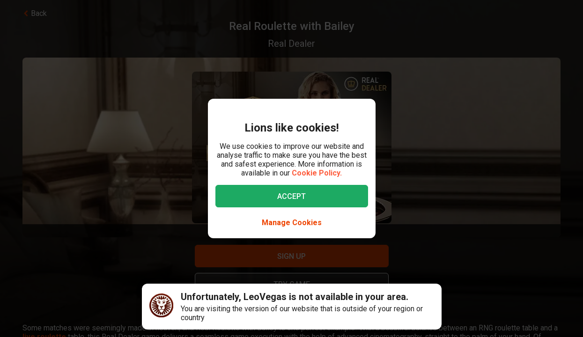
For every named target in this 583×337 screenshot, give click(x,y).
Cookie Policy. (317, 172)
